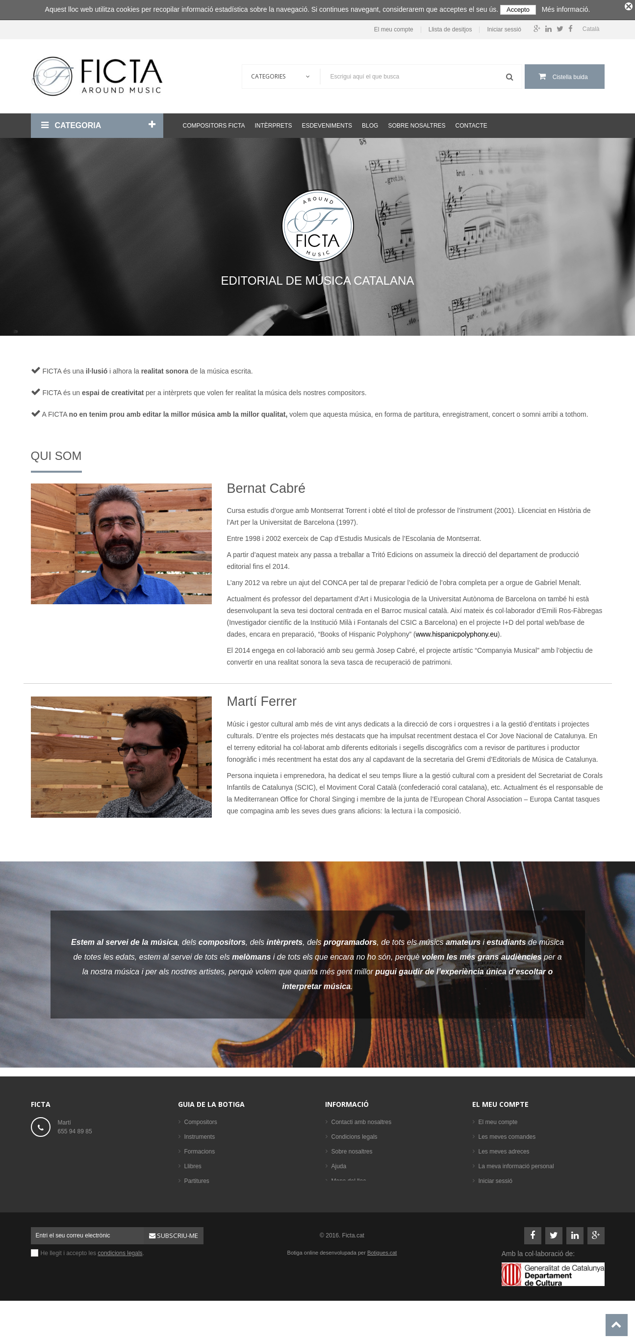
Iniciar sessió (504, 28)
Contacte (471, 123)
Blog (370, 123)
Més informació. (566, 9)
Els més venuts (204, 1223)
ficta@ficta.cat (76, 1150)
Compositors (200, 1120)
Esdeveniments (327, 123)
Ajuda (339, 1164)
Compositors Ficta (214, 123)
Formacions (199, 1149)
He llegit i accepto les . (92, 1281)
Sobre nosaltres (416, 123)
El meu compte (393, 28)
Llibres (193, 1164)
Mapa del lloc (348, 1179)
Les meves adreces (504, 1149)
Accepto (518, 9)
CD (188, 1193)
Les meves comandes (507, 1134)
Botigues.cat (382, 1281)
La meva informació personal (516, 1164)
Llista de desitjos (450, 28)
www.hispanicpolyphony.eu (457, 633)
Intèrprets (273, 123)
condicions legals (120, 1281)
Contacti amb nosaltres (361, 1120)
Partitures (196, 1179)
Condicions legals (354, 1134)
